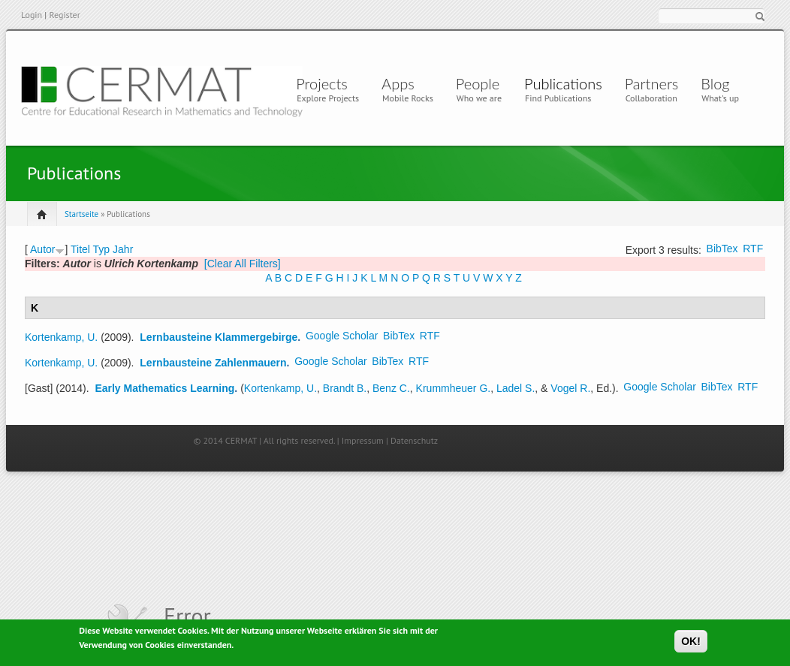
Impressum (363, 440)
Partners (652, 83)
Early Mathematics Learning (164, 388)
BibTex (722, 249)
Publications (563, 83)
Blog (715, 83)
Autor (42, 249)
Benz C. (391, 388)
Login (31, 14)
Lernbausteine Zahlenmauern (213, 363)
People (477, 83)
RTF (753, 249)
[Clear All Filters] (242, 264)
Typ (101, 249)
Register (64, 14)
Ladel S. (515, 388)
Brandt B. (344, 388)
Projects (322, 83)
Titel (80, 249)
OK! (691, 644)
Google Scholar (342, 336)
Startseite (81, 214)
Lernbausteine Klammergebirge (218, 337)
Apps (401, 83)
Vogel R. (570, 388)
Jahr (123, 249)
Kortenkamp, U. (61, 337)
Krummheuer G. (453, 388)
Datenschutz (414, 440)
